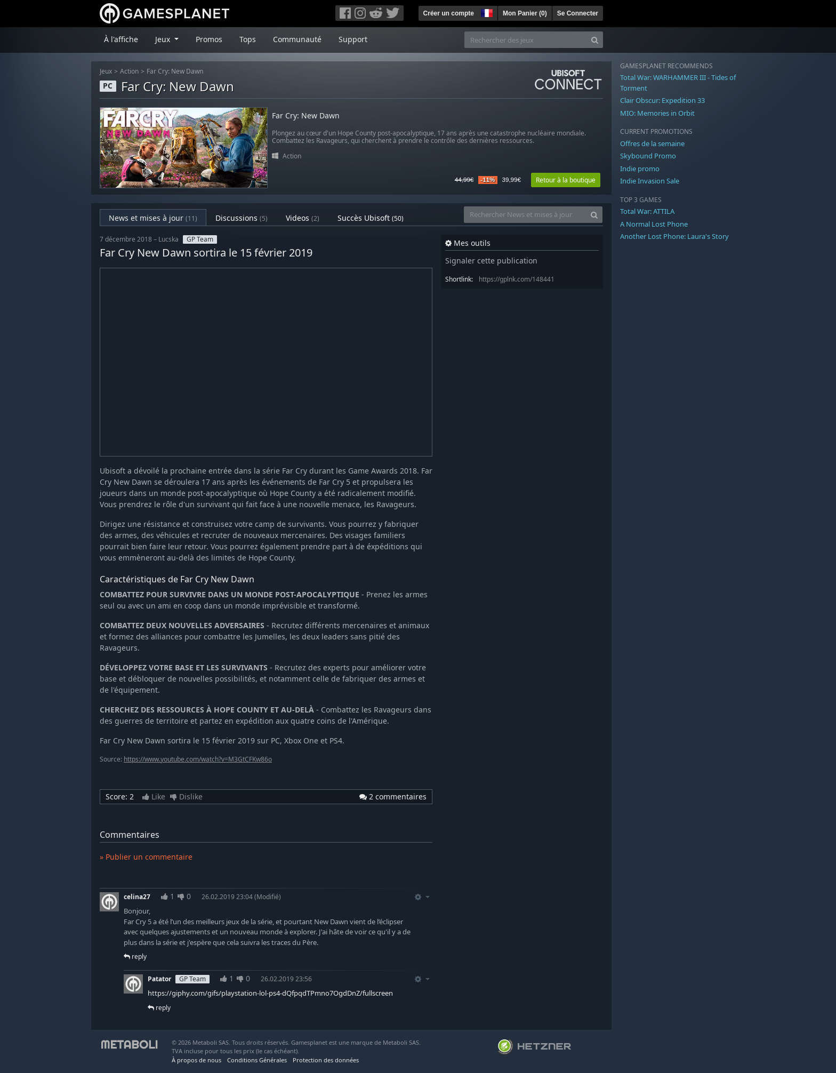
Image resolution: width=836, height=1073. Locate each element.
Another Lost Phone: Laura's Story (674, 236)
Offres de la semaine (652, 143)
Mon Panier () (525, 13)
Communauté (297, 39)
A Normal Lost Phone (654, 224)
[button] (486, 11)
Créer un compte (448, 13)
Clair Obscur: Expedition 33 (662, 100)
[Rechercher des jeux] (525, 39)
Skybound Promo (648, 156)
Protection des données (326, 1060)
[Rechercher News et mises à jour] (525, 214)
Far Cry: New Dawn (175, 71)
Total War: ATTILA (647, 211)
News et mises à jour (153, 218)
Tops (247, 39)
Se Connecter (577, 13)
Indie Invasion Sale (649, 181)
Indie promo (640, 168)
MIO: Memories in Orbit (657, 113)
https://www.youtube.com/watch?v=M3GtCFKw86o (198, 759)
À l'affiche (121, 39)
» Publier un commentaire (146, 857)
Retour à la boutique (566, 180)
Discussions (241, 218)
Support (353, 39)
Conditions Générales (257, 1060)
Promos (209, 39)
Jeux (106, 71)
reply (135, 956)
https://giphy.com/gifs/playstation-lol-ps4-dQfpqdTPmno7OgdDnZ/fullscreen (270, 993)
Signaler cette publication (491, 260)
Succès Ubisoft (370, 218)
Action (129, 71)
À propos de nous (196, 1060)
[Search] (594, 39)
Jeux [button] (163, 39)
